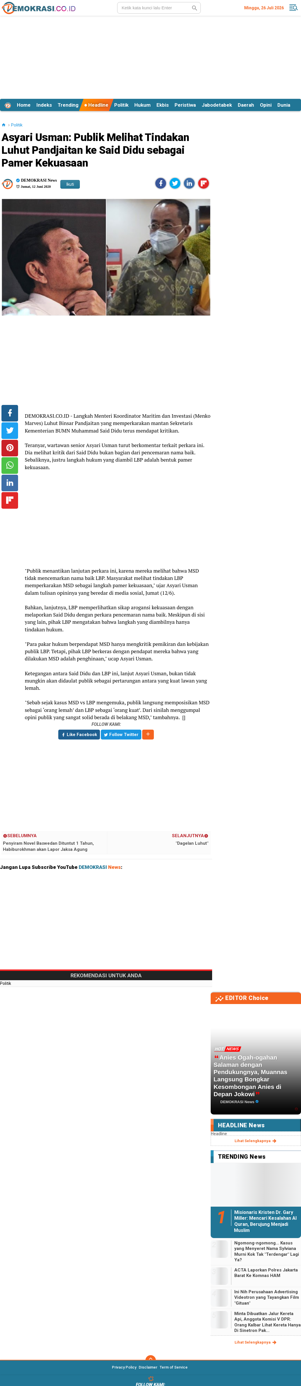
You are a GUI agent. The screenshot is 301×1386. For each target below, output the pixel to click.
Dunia (283, 105)
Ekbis (162, 105)
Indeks (44, 105)
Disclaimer (148, 1367)
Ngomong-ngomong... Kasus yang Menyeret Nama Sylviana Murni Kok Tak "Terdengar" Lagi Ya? (266, 1251)
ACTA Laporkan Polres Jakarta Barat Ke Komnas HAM (266, 1272)
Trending (68, 105)
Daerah (246, 105)
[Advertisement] (150, 56)
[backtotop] (150, 1360)
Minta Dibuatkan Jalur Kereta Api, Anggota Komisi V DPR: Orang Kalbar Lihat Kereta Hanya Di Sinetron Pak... (267, 1322)
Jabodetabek (217, 105)
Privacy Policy (124, 1367)
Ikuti (70, 184)
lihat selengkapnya (256, 1141)
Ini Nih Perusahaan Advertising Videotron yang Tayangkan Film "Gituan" (266, 1297)
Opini (266, 105)
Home (24, 105)
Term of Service (174, 1367)
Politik (121, 105)
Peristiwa (185, 105)
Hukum (142, 105)
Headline (96, 105)
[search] (159, 8)
